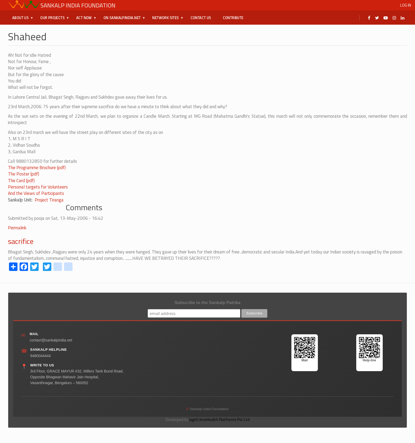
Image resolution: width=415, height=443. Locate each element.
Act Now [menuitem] (84, 20)
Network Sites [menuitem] (165, 20)
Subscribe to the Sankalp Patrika (208, 302)
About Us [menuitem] (20, 20)
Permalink (17, 227)
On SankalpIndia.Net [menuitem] (122, 20)
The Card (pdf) (21, 180)
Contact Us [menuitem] (201, 17)
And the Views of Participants (36, 193)
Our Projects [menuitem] (52, 20)
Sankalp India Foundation (77, 5)
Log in (405, 5)
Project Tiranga (49, 199)
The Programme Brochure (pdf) (37, 167)
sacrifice (20, 241)
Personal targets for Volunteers (38, 186)
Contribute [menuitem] (233, 17)
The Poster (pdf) (23, 173)
